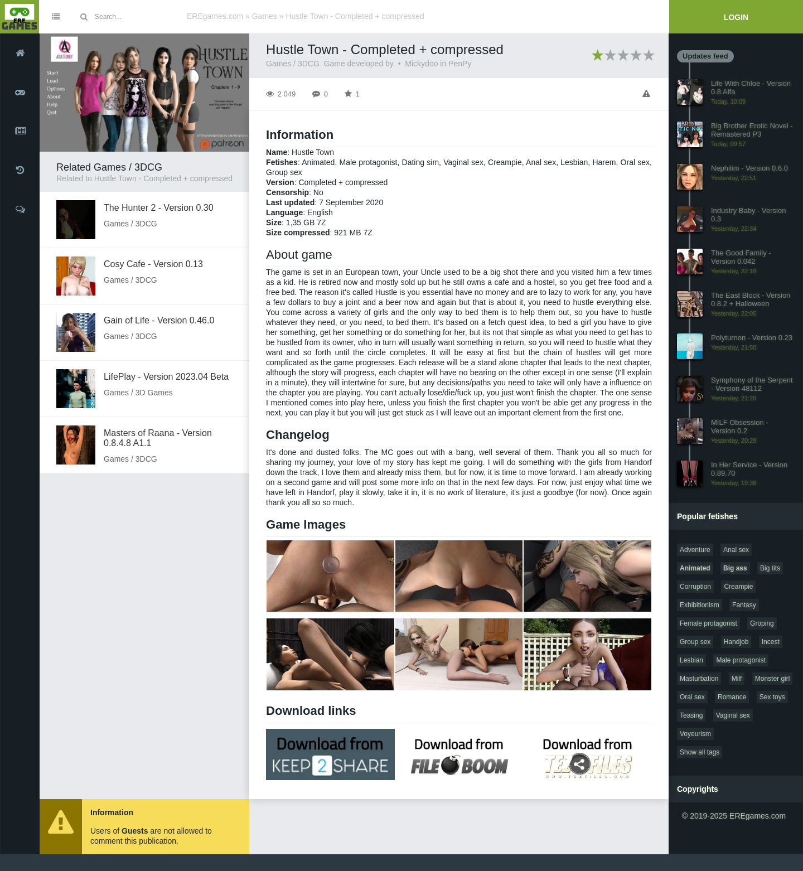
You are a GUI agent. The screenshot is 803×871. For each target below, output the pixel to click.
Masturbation (699, 679)
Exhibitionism (699, 605)
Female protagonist (708, 623)
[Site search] (136, 16)
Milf (737, 679)
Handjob (736, 642)
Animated (695, 568)
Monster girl (772, 679)
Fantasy (744, 605)
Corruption (695, 587)
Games (264, 16)
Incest (771, 642)
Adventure (695, 550)
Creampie (738, 587)
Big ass (735, 568)
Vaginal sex (733, 715)
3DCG (309, 63)
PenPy (459, 63)
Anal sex (736, 550)
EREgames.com (215, 16)
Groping (762, 623)
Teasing (691, 715)
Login (736, 17)
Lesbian (691, 660)
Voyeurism (695, 734)
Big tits (770, 568)
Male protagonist (741, 660)
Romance (732, 697)
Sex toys (772, 697)
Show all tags (699, 752)
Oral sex (692, 697)
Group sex (695, 642)
